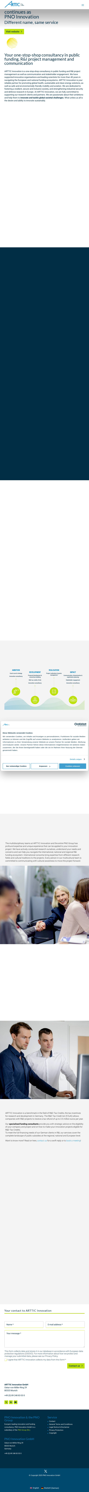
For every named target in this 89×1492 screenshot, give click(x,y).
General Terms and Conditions (61, 1424)
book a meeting (73, 1140)
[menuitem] (34, 1488)
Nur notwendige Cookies (16, 766)
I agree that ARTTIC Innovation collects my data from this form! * (35, 1359)
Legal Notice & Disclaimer (59, 1427)
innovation (21, 1424)
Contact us (74, 1365)
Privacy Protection (56, 1430)
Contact (52, 1421)
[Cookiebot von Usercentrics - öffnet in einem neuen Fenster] (76, 724)
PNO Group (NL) (24, 1430)
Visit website (12, 31)
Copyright (53, 1433)
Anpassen (44, 766)
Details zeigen (76, 759)
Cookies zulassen (72, 766)
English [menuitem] (36, 1488)
